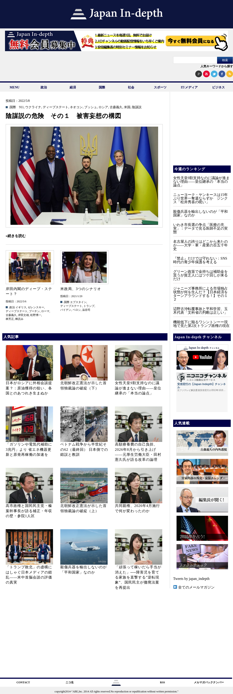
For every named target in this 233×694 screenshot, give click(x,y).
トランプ (89, 306)
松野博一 (35, 315)
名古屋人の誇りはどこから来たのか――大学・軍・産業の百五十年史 (200, 245)
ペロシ (77, 309)
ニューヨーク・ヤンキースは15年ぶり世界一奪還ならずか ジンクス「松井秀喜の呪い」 (200, 198)
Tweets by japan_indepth (191, 579)
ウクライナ (33, 107)
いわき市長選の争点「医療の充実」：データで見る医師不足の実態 (200, 228)
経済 (73, 87)
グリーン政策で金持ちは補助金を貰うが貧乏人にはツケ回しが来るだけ (200, 275)
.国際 (12, 107)
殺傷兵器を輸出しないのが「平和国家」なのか (200, 213)
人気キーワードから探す (216, 66)
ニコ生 (70, 682)
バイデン (65, 309)
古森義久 (116, 107)
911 (21, 107)
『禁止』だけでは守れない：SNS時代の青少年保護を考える (200, 260)
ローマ (45, 311)
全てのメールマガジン (194, 587)
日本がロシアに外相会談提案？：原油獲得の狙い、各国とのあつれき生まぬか (29, 388)
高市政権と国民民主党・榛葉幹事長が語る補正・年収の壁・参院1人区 (29, 511)
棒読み (19, 319)
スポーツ (160, 87)
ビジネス (218, 87)
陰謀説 (137, 107)
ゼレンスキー (36, 307)
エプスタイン (78, 302)
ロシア (103, 107)
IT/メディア (189, 87)
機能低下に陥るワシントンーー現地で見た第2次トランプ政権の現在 (201, 324)
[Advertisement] (201, 131)
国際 (102, 87)
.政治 (12, 307)
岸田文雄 (23, 315)
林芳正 (10, 319)
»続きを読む (16, 236)
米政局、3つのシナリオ (80, 289)
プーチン (34, 311)
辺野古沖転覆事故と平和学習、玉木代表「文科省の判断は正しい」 (200, 310)
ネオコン (76, 107)
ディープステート (55, 107)
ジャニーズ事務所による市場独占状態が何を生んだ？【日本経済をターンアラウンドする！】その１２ (200, 293)
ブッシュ (90, 107)
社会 (131, 87)
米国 (127, 107)
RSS (162, 682)
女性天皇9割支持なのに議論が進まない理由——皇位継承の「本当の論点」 (138, 388)
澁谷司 (86, 309)
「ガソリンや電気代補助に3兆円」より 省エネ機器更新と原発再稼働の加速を (29, 449)
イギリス (20, 307)
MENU (15, 87)
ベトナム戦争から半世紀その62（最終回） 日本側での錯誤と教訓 (84, 449)
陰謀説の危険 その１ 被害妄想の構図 (63, 116)
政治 (44, 87)
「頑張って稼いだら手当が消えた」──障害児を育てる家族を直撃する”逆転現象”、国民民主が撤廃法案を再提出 (138, 577)
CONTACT (23, 682)
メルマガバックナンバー (209, 682)
